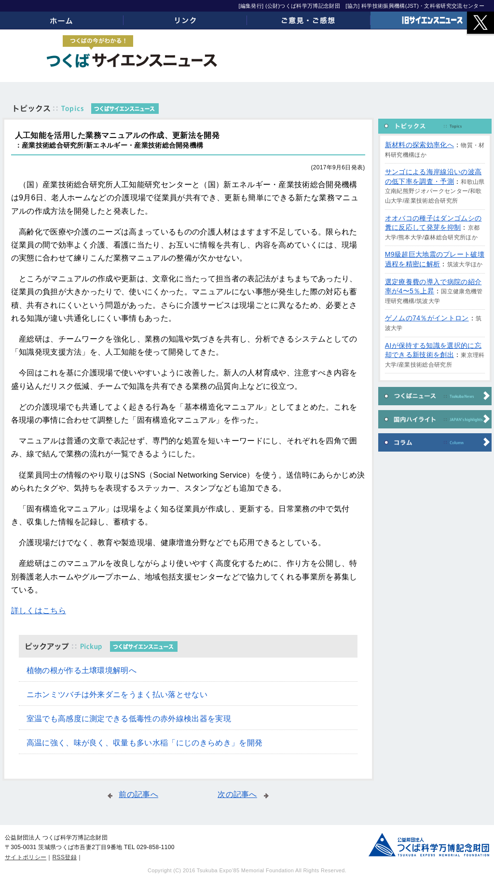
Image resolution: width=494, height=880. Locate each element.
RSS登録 (65, 857)
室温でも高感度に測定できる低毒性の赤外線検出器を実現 (129, 719)
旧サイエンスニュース (432, 20)
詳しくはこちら (38, 610)
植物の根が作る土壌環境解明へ (82, 670)
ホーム (62, 20)
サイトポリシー (25, 857)
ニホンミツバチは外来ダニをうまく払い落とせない (117, 694)
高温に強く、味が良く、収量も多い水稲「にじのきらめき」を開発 (145, 743)
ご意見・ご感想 (308, 20)
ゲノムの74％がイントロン (427, 318)
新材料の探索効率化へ (419, 145)
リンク (185, 20)
